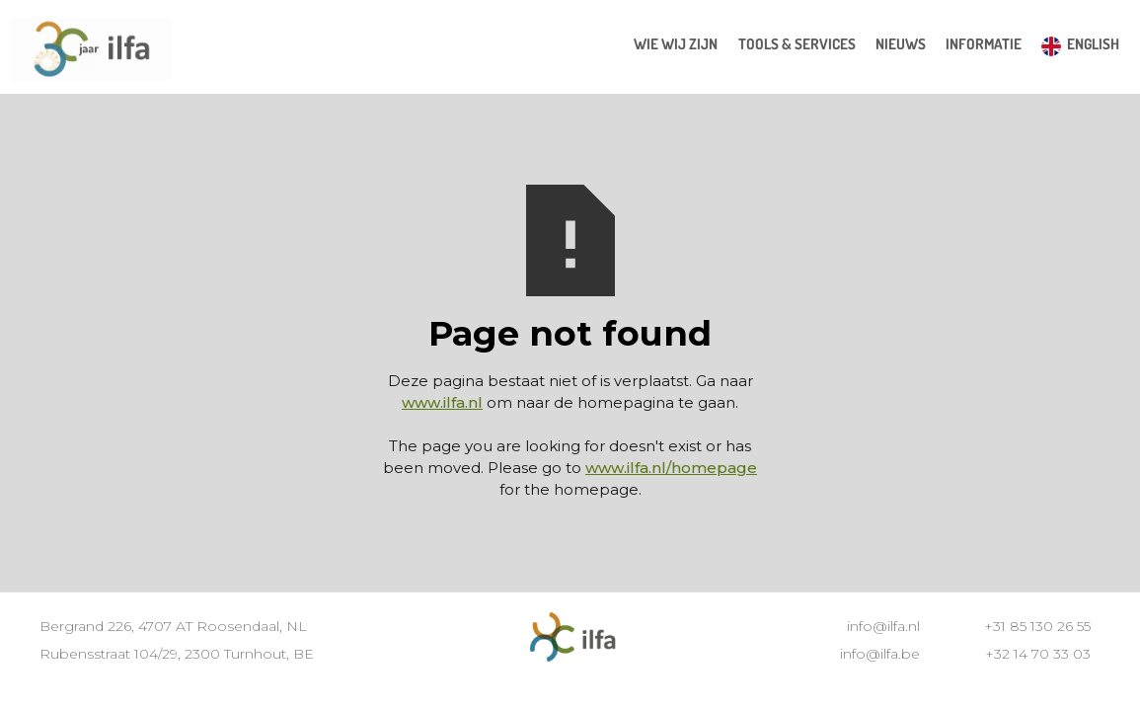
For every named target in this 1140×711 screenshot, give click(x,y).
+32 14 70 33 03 (1038, 654)
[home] (91, 52)
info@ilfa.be (880, 654)
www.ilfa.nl (442, 402)
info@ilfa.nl (883, 626)
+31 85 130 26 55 (1037, 626)
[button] (797, 44)
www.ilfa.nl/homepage (671, 467)
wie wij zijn (676, 44)
